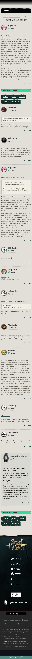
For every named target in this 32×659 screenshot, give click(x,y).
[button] (15, 11)
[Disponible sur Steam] (16, 574)
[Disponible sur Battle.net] (16, 584)
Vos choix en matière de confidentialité (17, 641)
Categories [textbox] (6, 11)
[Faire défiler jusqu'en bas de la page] (22, 657)
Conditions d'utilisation (8, 643)
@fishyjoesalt (4, 301)
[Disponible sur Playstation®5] (16, 564)
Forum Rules (20, 477)
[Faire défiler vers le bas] (20, 657)
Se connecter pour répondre (10, 91)
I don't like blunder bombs (19, 178)
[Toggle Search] (28, 11)
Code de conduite (9, 645)
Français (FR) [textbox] (14, 614)
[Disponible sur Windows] (16, 569)
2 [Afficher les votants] (29, 25)
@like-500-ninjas (5, 416)
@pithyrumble (5, 277)
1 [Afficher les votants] (29, 107)
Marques (17, 645)
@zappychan (4, 148)
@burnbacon (4, 178)
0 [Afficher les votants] (29, 167)
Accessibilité (23, 645)
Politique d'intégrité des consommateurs (16, 646)
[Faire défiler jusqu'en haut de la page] (10, 657)
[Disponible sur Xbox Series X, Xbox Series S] (16, 559)
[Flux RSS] (2, 17)
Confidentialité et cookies (21, 643)
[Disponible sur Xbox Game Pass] (16, 579)
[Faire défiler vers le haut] (12, 657)
